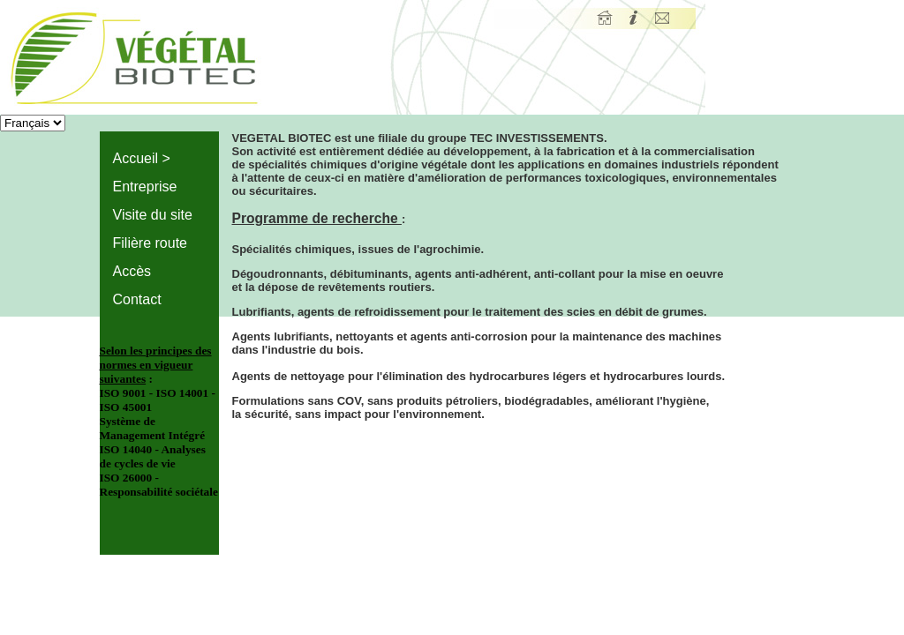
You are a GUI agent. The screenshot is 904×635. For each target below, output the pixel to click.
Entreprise (145, 186)
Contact (137, 299)
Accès (132, 271)
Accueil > (141, 158)
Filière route (150, 242)
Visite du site (152, 214)
